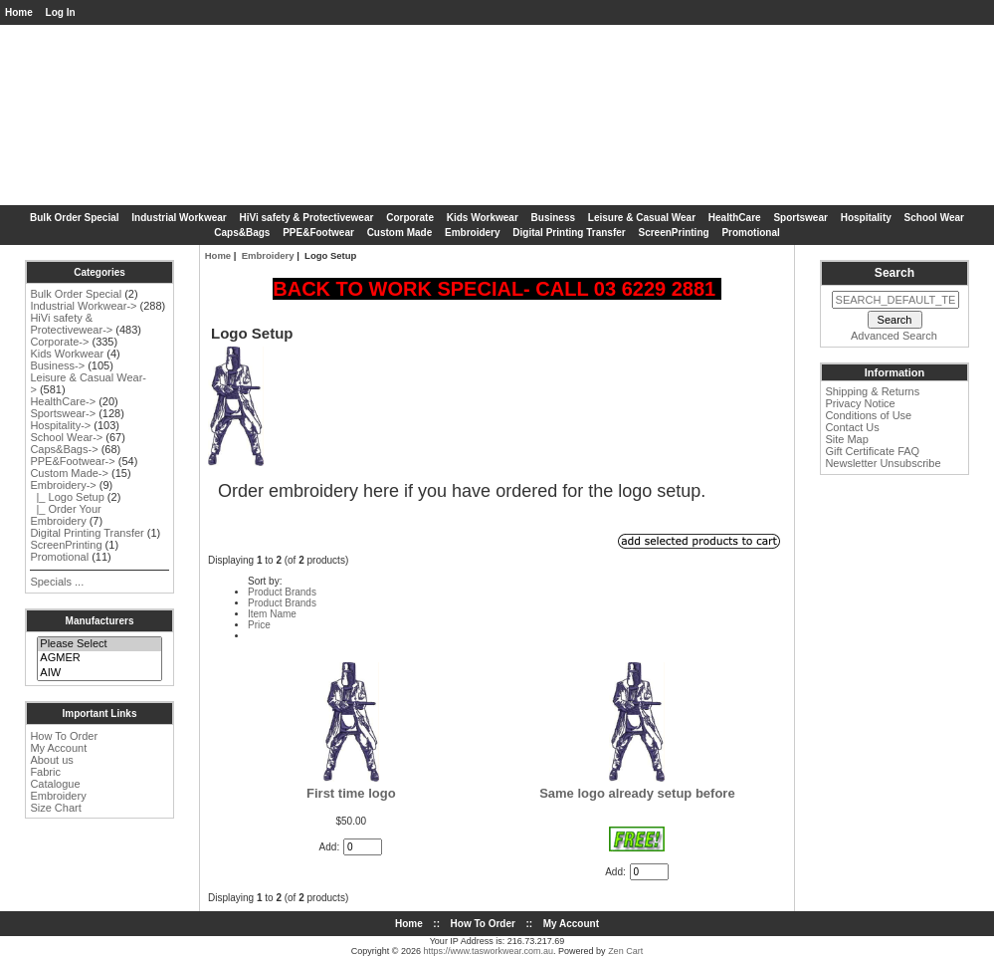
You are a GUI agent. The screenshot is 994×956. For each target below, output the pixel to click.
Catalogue (55, 784)
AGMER (99, 658)
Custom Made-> (69, 473)
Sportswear (800, 217)
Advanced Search (894, 336)
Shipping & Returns (872, 391)
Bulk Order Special (74, 217)
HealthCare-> (63, 401)
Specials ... (57, 582)
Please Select (99, 644)
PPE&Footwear (318, 232)
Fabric (45, 772)
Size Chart (55, 808)
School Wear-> (66, 437)
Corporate (410, 217)
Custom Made (400, 232)
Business (553, 217)
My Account (58, 748)
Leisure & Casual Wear (642, 217)
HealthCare (734, 217)
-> (63, 485)
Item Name (272, 613)
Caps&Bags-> (64, 449)
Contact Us (852, 427)
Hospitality (866, 217)
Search (894, 273)
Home (19, 12)
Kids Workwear (482, 217)
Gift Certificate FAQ (872, 451)
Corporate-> (59, 342)
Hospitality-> (60, 425)
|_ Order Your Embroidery (65, 515)
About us (51, 760)
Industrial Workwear (178, 217)
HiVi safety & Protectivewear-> (71, 324)
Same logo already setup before (637, 793)
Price (259, 624)
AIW (99, 673)
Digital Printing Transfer (568, 232)
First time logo (351, 793)
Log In (61, 12)
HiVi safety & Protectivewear (306, 217)
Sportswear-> (63, 413)
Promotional (750, 232)
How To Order (64, 736)
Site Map (846, 439)
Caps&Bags (242, 232)
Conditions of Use (868, 415)
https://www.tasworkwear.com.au (489, 951)
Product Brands (282, 592)
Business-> (57, 365)
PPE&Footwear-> (72, 461)
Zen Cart (625, 951)
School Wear (934, 217)
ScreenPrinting (673, 232)
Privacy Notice (860, 403)
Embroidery (58, 796)
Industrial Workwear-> (83, 306)
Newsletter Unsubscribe (882, 463)
